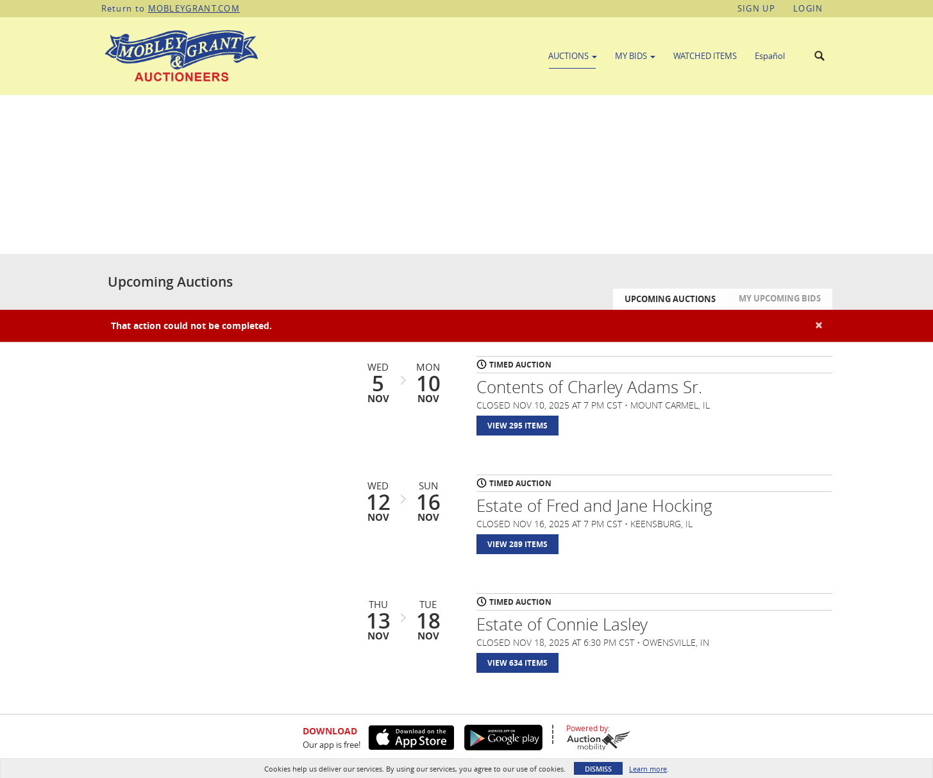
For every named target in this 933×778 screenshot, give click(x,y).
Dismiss (598, 769)
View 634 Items (517, 662)
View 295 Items (517, 425)
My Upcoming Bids (780, 298)
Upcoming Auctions (670, 299)
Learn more (648, 769)
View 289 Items (517, 544)
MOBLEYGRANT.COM (194, 8)
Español (770, 56)
